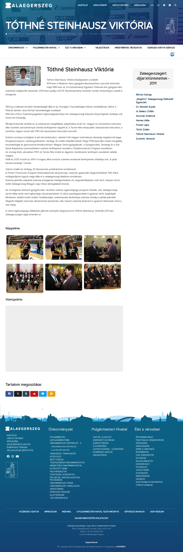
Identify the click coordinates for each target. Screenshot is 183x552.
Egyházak (141, 458)
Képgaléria (140, 5)
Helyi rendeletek (58, 472)
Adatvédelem (157, 512)
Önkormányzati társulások (65, 486)
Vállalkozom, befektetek (20, 450)
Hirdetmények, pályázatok (128, 48)
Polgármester (57, 437)
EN (152, 5)
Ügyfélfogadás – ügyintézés (108, 449)
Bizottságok (57, 460)
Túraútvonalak (144, 485)
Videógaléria (143, 446)
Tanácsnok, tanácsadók (63, 454)
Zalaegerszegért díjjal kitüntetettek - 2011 (54, 34)
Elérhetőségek (101, 443)
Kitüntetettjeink (58, 469)
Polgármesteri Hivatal (45, 48)
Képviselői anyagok (134, 512)
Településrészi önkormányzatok (67, 463)
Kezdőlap (83, 5)
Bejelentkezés (92, 542)
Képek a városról (145, 449)
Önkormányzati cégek (61, 483)
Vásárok (140, 479)
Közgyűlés (55, 457)
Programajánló (144, 437)
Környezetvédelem (60, 492)
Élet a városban (74, 48)
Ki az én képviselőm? (60, 450)
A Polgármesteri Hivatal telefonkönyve (98, 512)
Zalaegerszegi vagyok (19, 444)
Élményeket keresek (17, 447)
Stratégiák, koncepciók (62, 475)
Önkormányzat (16, 48)
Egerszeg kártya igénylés (161, 48)
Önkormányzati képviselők (64, 443)
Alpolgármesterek (60, 440)
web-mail (66, 512)
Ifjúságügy (142, 467)
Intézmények (142, 452)
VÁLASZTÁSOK (102, 48)
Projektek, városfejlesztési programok (65, 479)
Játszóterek (142, 470)
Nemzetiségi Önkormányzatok (66, 466)
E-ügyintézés (99, 446)
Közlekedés (142, 473)
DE (158, 5)
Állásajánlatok (144, 461)
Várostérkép (100, 5)
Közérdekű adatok (103, 452)
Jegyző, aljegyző (102, 437)
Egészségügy (143, 464)
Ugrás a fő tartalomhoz (171, 1)
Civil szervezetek (145, 455)
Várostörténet (120, 5)
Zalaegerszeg (28, 5)
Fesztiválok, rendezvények (150, 440)
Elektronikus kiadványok (149, 482)
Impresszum (50, 512)
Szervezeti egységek (104, 440)
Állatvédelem (57, 495)
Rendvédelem (142, 476)
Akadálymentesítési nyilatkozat (91, 518)
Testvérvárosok (59, 498)
